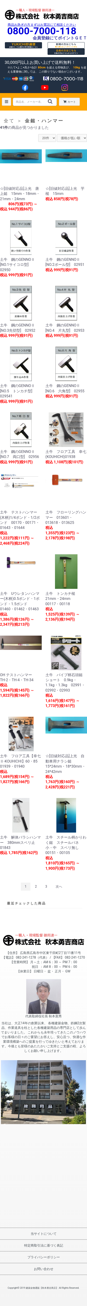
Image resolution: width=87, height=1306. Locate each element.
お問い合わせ (43, 1269)
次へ (59, 886)
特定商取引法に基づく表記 (43, 1245)
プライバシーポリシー (43, 1257)
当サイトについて (44, 1234)
